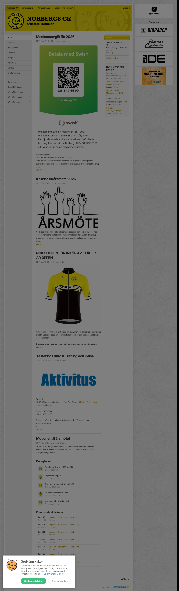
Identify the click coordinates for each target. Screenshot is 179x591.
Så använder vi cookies (55, 573)
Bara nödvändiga (59, 581)
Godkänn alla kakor (33, 581)
